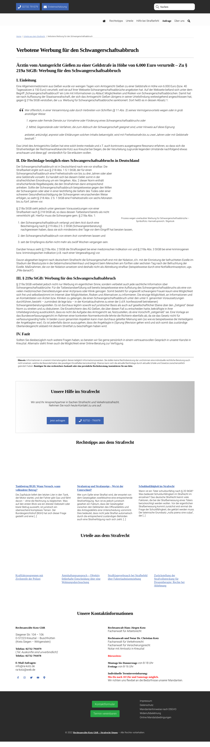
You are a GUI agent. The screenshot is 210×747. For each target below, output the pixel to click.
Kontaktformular (105, 709)
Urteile (129, 21)
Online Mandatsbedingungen (155, 722)
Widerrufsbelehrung (150, 718)
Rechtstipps (116, 21)
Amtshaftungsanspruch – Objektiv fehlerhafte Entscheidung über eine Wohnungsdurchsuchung (81, 582)
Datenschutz (146, 710)
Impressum (146, 706)
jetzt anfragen (57, 424)
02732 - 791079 (90, 424)
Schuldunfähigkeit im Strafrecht (157, 489)
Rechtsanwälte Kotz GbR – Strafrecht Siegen (95, 738)
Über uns (179, 21)
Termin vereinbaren (105, 719)
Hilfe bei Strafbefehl (147, 21)
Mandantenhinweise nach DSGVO (158, 714)
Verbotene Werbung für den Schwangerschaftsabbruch (77, 50)
